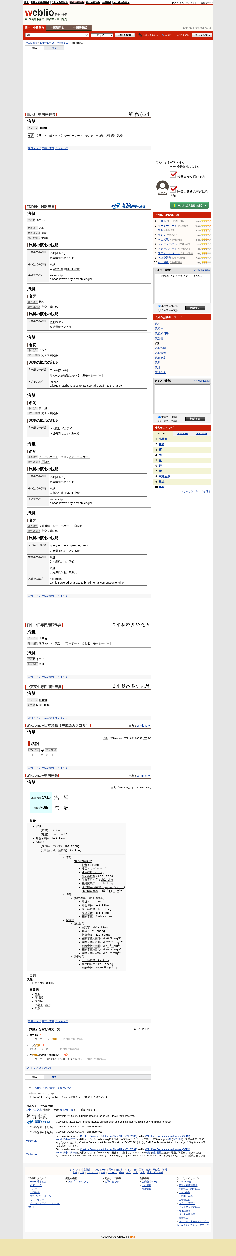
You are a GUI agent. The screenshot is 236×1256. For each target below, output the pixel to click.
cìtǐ (98, 872)
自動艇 (78, 525)
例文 (54, 47)
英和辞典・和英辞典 (189, 1187)
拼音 (44, 830)
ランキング (61, 148)
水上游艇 (163, 262)
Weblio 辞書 (32, 43)
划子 (40, 1003)
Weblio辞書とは (38, 1180)
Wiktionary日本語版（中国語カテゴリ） (58, 725)
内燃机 (57, 561)
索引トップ (34, 148)
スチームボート (48, 456)
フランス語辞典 (187, 1201)
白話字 (57, 846)
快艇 (101, 135)
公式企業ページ (150, 1180)
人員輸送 (63, 375)
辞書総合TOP (205, 2)
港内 (52, 375)
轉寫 (98, 886)
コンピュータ (99, 1168)
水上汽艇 (163, 239)
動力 (66, 550)
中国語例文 (57, 27)
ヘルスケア (92, 1171)
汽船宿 (159, 338)
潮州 (44, 850)
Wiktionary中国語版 (42, 775)
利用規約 (35, 1190)
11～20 (182, 433)
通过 (161, 481)
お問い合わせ (112, 1180)
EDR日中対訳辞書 (41, 207)
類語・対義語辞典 (40, 2)
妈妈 (161, 487)
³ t (103, 915)
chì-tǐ (106, 879)
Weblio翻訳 (184, 1190)
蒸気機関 (55, 258)
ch (99, 875)
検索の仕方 (36, 1183)
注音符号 (51, 750)
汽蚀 (157, 367)
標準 (77, 897)
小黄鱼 (163, 438)
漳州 (97, 944)
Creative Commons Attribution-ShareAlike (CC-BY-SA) (108, 1134)
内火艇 (43, 408)
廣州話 (86, 908)
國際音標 (92, 890)
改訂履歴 (177, 1137)
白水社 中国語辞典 (41, 114)
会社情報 (146, 1183)
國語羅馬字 (88, 882)
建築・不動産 (153, 1168)
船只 (74, 572)
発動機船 (55, 326)
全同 (47, 306)
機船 (41, 301)
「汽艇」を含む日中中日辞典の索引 (52, 1086)
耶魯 (84, 879)
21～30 (201, 433)
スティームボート (79, 456)
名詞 (44, 233)
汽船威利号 (162, 333)
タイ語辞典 (184, 1209)
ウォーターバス (167, 243)
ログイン (190, 2)
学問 (164, 1168)
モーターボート (73, 135)
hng (107, 904)
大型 (82, 375)
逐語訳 (45, 238)
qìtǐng (43, 127)
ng (77, 846)
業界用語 (85, 1168)
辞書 (26, 2)
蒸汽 (55, 268)
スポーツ (112, 1171)
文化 (75, 1171)
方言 (142, 1171)
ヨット (48, 643)
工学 (141, 1168)
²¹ (114, 890)
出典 (105, 738)
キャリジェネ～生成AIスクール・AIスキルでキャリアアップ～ (193, 1223)
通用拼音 (87, 872)
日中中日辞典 (77, 2)
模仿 (84, 962)
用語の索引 (48, 148)
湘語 (47, 1003)
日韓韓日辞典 (93, 2)
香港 (98, 897)
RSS (132, 1235)
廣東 (84, 911)
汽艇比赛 (160, 357)
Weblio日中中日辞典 (66, 1137)
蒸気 (41, 643)
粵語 (38, 838)
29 (149, 787)
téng (105, 912)
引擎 (60, 268)
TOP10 (163, 433)
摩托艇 (39, 999)
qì (42, 750)
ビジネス (73, 1168)
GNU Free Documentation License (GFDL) (167, 1134)
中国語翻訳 (80, 27)
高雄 (97, 951)
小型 (71, 433)
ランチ (89, 135)
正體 (33, 797)
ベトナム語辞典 (187, 1212)
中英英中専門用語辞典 (44, 687)
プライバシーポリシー (41, 1194)
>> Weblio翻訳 (202, 270)
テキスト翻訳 (162, 270)
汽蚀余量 (160, 372)
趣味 (103, 1171)
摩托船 (39, 995)
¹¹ (108, 947)
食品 (128, 1171)
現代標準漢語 (83, 861)
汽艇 (169, 1137)
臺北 (97, 947)
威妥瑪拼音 (88, 875)
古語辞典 (106, 2)
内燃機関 (55, 433)
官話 (38, 826)
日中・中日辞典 (34, 27)
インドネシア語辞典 (189, 1205)
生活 (82, 1171)
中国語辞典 (62, 43)
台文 (90, 933)
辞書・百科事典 (155, 1171)
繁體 (39, 797)
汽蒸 (157, 362)
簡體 (36, 808)
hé (97, 912)
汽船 (120, 135)
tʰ (110, 890)
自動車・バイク (124, 1168)
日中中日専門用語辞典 (44, 625)
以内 (52, 572)
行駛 (45, 981)
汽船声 (159, 328)
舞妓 (161, 444)
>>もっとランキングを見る (195, 491)
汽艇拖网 (160, 348)
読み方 (31, 659)
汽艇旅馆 (160, 352)
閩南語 (40, 841)
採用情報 (146, 1187)
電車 (111, 1168)
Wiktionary (143, 725)
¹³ (110, 915)
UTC (145, 738)
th (72, 846)
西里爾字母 (88, 886)
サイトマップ (37, 1198)
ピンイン (33, 638)
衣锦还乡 (164, 476)
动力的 (70, 268)
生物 (121, 1171)
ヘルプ (33, 1187)
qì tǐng (43, 638)
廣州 (91, 897)
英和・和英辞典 (60, 2)
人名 (135, 1171)
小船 (71, 258)
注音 (44, 834)
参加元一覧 (66, 1108)
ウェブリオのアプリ (78, 1180)
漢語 (84, 890)
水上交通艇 (164, 257)
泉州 (97, 940)
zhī (44, 135)
